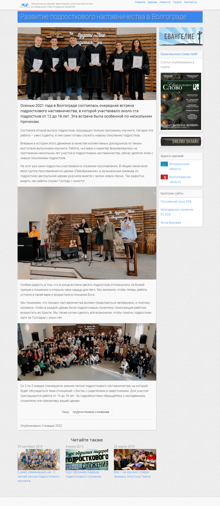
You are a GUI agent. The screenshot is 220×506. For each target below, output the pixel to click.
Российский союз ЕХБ (176, 201)
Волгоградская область (180, 177)
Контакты (190, 2)
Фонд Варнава (171, 222)
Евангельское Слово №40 (179, 54)
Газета (177, 2)
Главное (140, 2)
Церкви (152, 2)
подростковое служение (91, 412)
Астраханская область (179, 164)
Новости (165, 2)
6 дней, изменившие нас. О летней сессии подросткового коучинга (39, 476)
